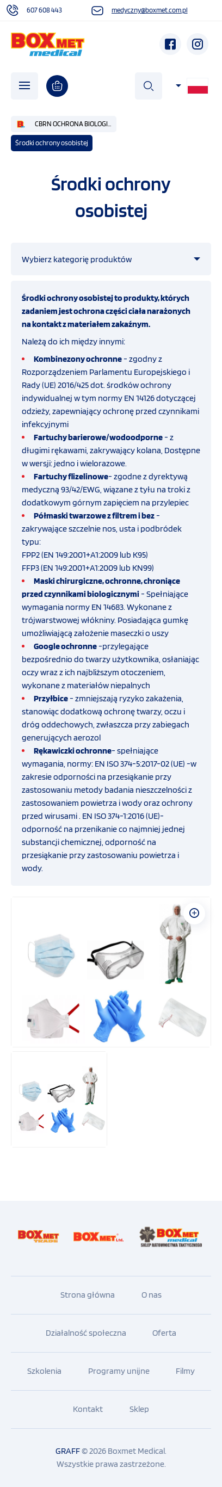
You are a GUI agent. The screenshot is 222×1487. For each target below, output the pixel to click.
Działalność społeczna (86, 1333)
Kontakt (88, 1409)
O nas (151, 1294)
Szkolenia (44, 1371)
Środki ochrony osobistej (51, 143)
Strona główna (87, 1294)
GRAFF (67, 1451)
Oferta (164, 1333)
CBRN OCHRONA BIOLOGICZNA (75, 124)
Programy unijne (119, 1371)
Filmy (185, 1371)
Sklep (139, 1409)
